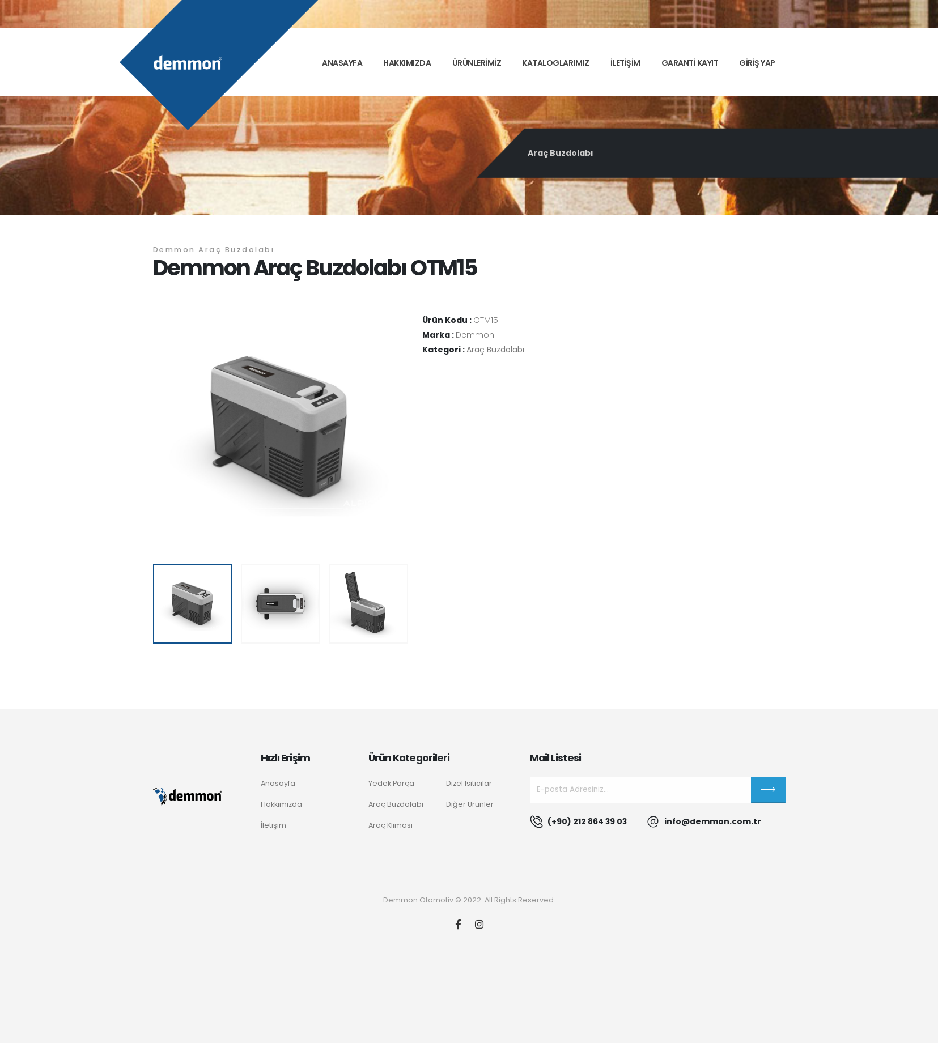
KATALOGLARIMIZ (555, 63)
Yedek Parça (391, 783)
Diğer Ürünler (470, 804)
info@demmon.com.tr (712, 821)
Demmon (475, 334)
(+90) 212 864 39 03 (587, 821)
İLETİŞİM (625, 63)
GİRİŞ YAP (757, 63)
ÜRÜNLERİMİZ (477, 63)
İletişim (273, 825)
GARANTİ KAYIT (690, 63)
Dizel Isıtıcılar (469, 783)
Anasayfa (342, 63)
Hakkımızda (407, 63)
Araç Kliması (390, 825)
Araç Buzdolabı (560, 153)
